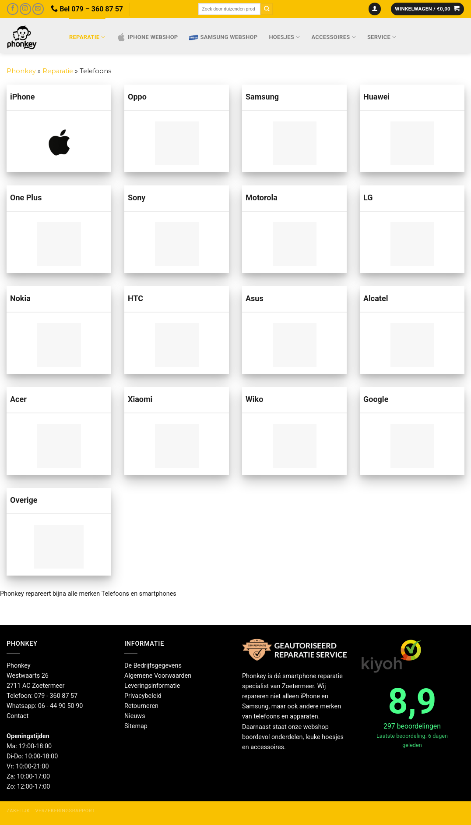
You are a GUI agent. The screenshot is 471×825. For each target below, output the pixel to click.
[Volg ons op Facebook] (12, 9)
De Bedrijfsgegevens (153, 665)
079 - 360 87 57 (55, 696)
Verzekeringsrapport (65, 811)
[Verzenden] (266, 9)
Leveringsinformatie (152, 686)
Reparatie (87, 37)
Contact (17, 716)
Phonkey (21, 71)
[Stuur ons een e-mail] (38, 9)
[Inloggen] (375, 9)
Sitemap (136, 726)
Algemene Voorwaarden (157, 675)
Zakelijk (18, 811)
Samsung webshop (223, 37)
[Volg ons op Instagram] (25, 9)
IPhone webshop (147, 37)
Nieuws (134, 716)
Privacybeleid (143, 696)
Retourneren (141, 706)
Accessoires (334, 37)
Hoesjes (284, 37)
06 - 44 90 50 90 (60, 706)
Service (382, 37)
